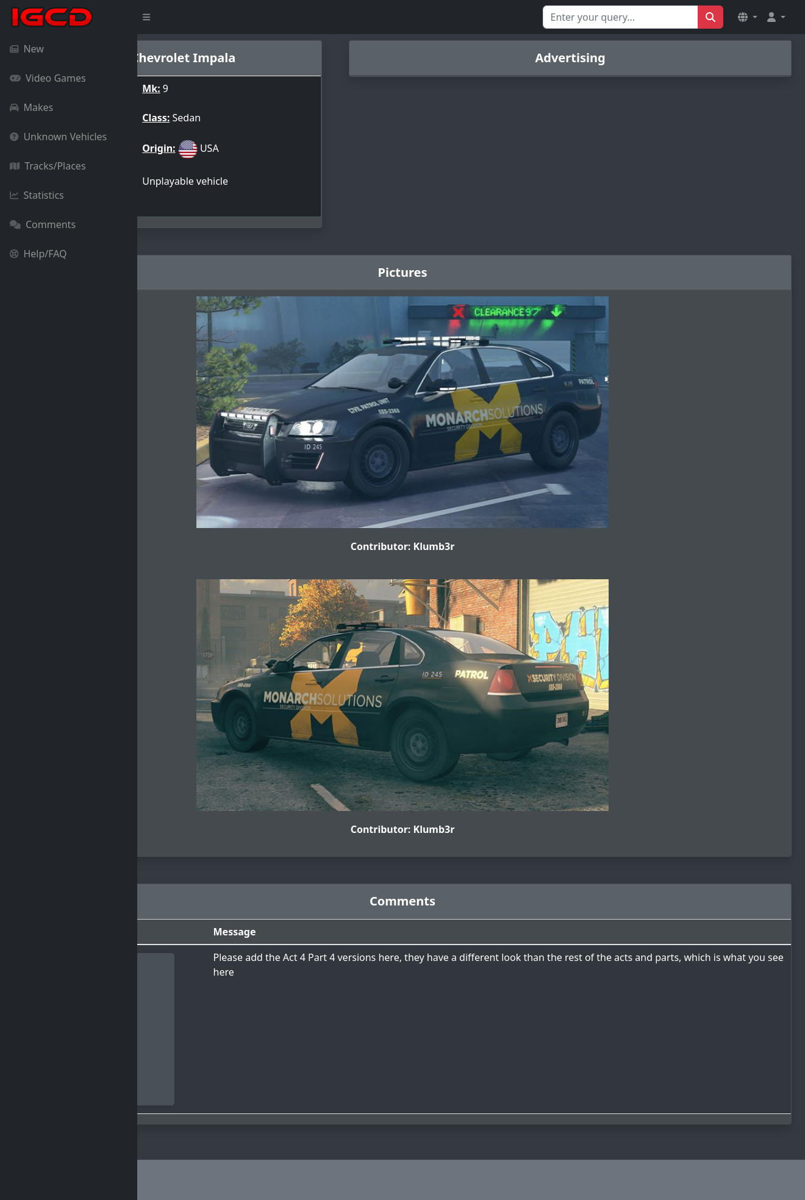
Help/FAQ (38, 253)
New (27, 48)
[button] (747, 17)
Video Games (48, 78)
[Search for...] (620, 17)
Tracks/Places (48, 166)
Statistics (37, 195)
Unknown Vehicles (58, 136)
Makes (31, 107)
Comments (43, 224)
